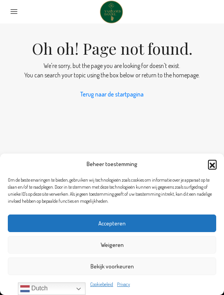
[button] (212, 164)
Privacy (123, 284)
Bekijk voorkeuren (112, 266)
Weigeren (112, 245)
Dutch (34, 288)
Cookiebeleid (101, 284)
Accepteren (112, 223)
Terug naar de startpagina (112, 94)
